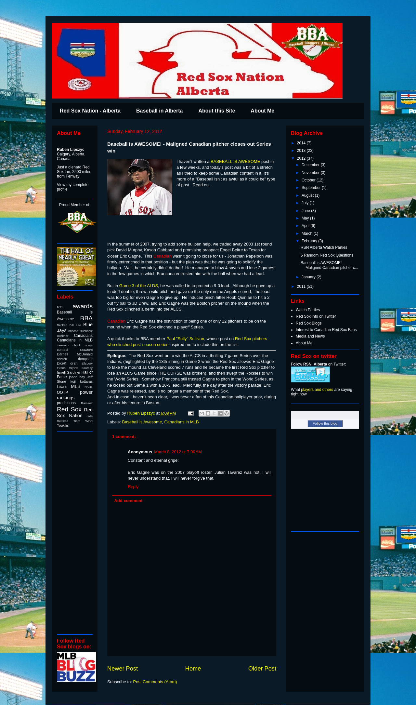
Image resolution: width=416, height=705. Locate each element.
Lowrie (62, 387)
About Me (262, 110)
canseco (63, 345)
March (308, 233)
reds (89, 416)
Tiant (76, 421)
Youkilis (63, 425)
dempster (85, 359)
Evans (61, 368)
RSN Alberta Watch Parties (324, 247)
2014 (302, 143)
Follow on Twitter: (318, 364)
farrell (61, 372)
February (310, 241)
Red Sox (69, 409)
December (311, 165)
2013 (302, 150)
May (306, 218)
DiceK (61, 363)
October (309, 180)
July (306, 203)
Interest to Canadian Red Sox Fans (326, 329)
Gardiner (73, 372)
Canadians (83, 335)
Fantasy (87, 368)
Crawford (86, 350)
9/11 (60, 307)
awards (82, 306)
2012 (302, 158)
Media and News (310, 336)
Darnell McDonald (75, 354)
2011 (302, 286)
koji (73, 381)
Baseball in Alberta (159, 110)
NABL (88, 387)
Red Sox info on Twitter (316, 316)
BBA (86, 318)
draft (74, 363)
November (311, 172)
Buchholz (86, 331)
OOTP (62, 392)
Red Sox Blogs (308, 323)
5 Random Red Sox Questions (327, 255)
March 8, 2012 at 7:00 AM (178, 451)
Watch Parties (308, 310)
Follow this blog (325, 423)
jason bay (77, 377)
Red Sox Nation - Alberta (90, 110)
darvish (62, 359)
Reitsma (62, 421)
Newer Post (122, 668)
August (308, 195)
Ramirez (87, 403)
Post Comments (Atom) (155, 681)
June (306, 210)
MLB (76, 386)
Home (193, 668)
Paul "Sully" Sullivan (185, 338)
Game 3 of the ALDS (138, 285)
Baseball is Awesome (142, 421)
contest (62, 350)
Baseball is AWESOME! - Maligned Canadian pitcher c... (329, 265)
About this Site (216, 110)
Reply (133, 486)
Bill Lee (75, 325)
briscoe (73, 331)
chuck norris (82, 345)
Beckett (62, 325)
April (306, 225)
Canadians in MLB (181, 421)
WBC (89, 421)
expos (73, 368)
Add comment (128, 500)
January (309, 277)
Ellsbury (87, 363)
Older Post (262, 668)
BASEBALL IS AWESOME (235, 161)
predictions (66, 403)
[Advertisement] (76, 532)
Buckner (62, 336)
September (312, 187)
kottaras (86, 381)
